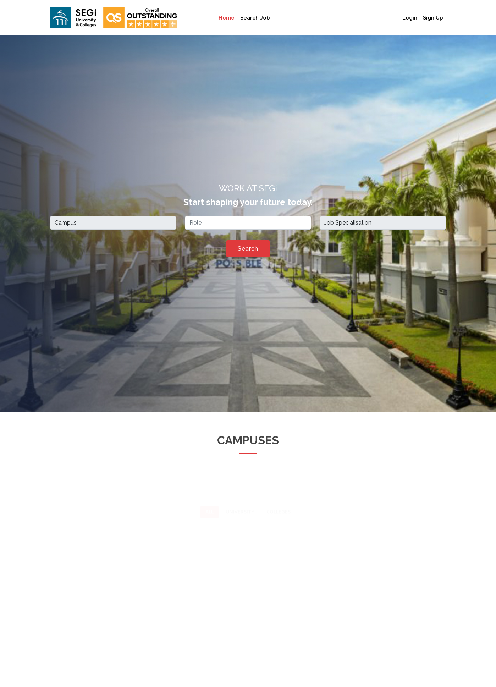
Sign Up (433, 18)
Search (248, 248)
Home (227, 18)
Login (409, 18)
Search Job (255, 18)
